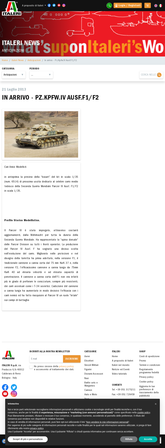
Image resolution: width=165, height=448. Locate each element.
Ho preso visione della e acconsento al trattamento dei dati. (53, 368)
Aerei (87, 356)
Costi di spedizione (149, 356)
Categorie (90, 351)
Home (5, 60)
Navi (86, 378)
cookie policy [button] (143, 412)
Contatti (117, 385)
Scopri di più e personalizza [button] (28, 439)
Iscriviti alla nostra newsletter (49, 351)
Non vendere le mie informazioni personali (107, 422)
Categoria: (8, 69)
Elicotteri (88, 361)
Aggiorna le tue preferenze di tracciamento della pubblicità (149, 391)
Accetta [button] (148, 439)
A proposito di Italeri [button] (33, 6)
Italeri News (18, 60)
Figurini (88, 369)
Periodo (34, 69)
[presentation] (53, 381)
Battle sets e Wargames (91, 384)
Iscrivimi (71, 359)
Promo (142, 361)
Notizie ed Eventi (121, 369)
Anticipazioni (34, 60)
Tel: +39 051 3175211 (124, 390)
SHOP (142, 351)
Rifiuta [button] (128, 439)
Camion (88, 390)
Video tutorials (119, 374)
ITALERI (116, 351)
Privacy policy (146, 377)
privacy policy (66, 366)
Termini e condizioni (149, 365)
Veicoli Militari (91, 365)
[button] (155, 404)
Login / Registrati (128, 5)
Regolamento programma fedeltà (149, 371)
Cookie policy (146, 382)
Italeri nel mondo (121, 365)
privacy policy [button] (37, 428)
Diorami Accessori (93, 374)
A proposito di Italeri (122, 361)
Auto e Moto (90, 394)
